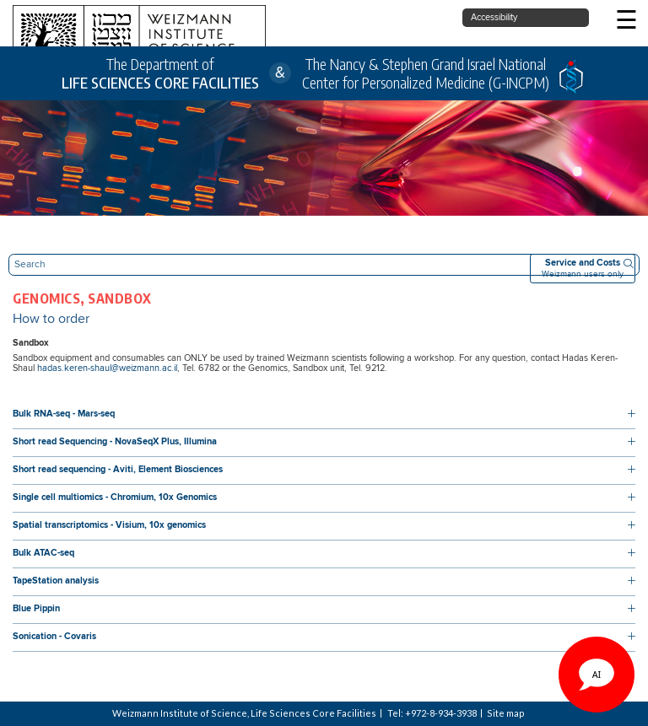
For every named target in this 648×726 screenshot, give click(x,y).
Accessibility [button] (494, 18)
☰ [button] (626, 21)
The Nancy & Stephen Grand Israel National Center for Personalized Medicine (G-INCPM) (425, 73)
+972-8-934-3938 (441, 712)
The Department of (160, 74)
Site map (506, 712)
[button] (323, 414)
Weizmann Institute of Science (179, 712)
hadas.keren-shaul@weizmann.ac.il (107, 368)
